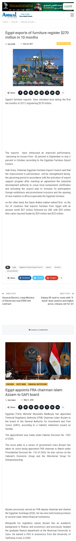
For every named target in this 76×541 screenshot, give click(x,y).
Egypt (14, 267)
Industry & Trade (64, 43)
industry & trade (12, 271)
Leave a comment (38, 330)
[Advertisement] (38, 128)
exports (48, 267)
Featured (10, 384)
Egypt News (21, 384)
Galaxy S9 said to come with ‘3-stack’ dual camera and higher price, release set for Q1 (57, 300)
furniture (58, 267)
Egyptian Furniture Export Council (31, 267)
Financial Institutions (37, 384)
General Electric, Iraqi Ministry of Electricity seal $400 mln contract (18, 300)
